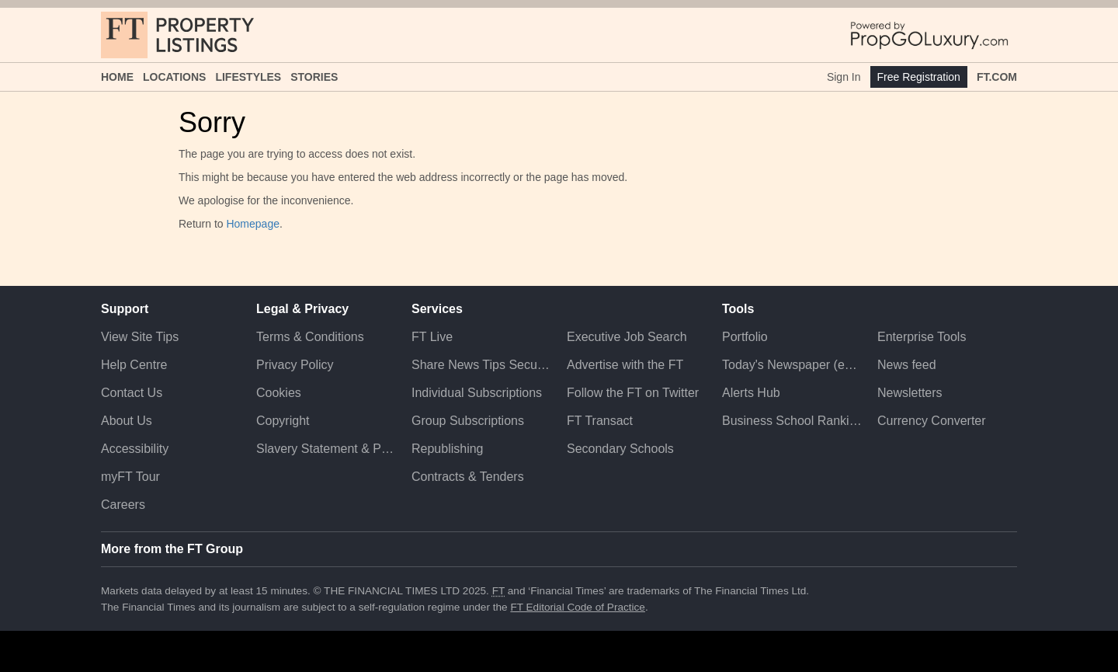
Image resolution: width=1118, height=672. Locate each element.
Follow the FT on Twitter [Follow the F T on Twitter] (633, 392)
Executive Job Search (627, 336)
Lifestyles (248, 77)
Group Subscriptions (467, 420)
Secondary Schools (620, 448)
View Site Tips (140, 336)
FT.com (997, 77)
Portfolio (745, 336)
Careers (123, 504)
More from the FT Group (172, 548)
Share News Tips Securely (481, 364)
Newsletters (910, 392)
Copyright (282, 420)
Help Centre (134, 364)
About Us (126, 420)
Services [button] (437, 308)
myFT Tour (130, 476)
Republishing (447, 448)
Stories (314, 77)
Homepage (253, 224)
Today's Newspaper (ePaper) (792, 364)
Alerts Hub (751, 392)
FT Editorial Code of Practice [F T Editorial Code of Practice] (577, 607)
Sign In (844, 77)
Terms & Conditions (310, 336)
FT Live (432, 336)
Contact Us (131, 392)
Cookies (278, 392)
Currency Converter (931, 420)
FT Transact (600, 420)
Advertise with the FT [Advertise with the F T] (625, 364)
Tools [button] (738, 308)
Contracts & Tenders (467, 476)
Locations (174, 77)
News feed (906, 364)
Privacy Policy (295, 364)
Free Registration (918, 77)
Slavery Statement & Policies (326, 448)
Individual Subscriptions (476, 392)
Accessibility (134, 448)
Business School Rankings (792, 420)
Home (117, 77)
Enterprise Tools (921, 336)
